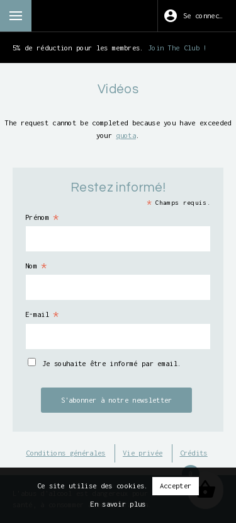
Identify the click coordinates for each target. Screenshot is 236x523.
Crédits (194, 453)
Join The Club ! (178, 47)
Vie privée (142, 453)
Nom (36, 266)
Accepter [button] (176, 485)
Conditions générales (65, 453)
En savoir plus (117, 504)
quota (126, 135)
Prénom (42, 217)
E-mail (42, 314)
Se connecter (207, 15)
